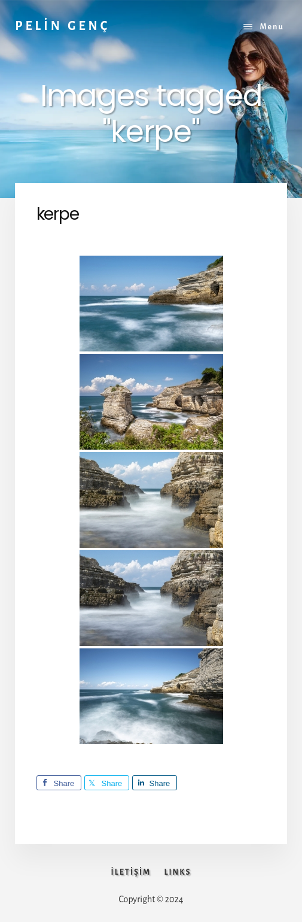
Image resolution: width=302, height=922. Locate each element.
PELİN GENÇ (62, 25)
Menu (271, 27)
